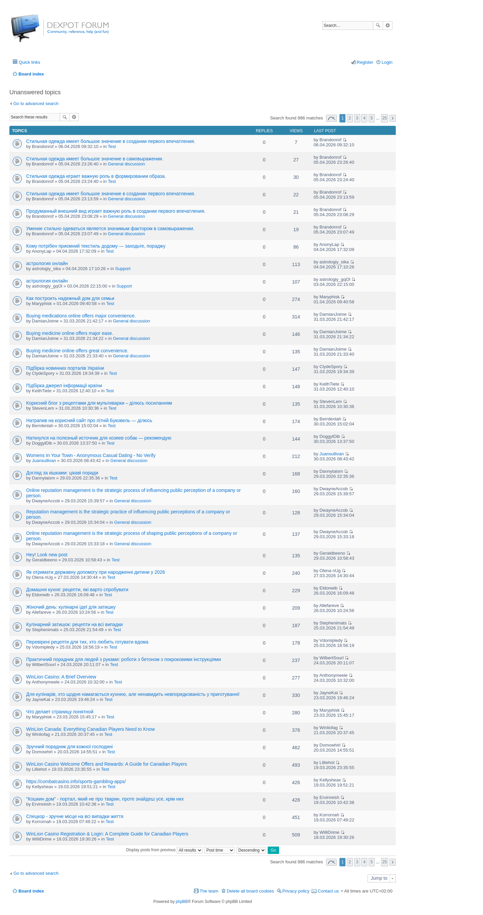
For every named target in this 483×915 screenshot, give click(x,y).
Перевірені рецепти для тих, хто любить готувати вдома (87, 642)
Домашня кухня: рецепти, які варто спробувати (77, 589)
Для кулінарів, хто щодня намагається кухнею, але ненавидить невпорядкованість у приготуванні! (132, 694)
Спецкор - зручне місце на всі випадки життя (74, 816)
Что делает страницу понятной (59, 711)
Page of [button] (331, 118)
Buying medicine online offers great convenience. (77, 350)
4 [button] (364, 118)
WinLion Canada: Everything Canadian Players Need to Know (90, 729)
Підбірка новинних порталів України (65, 368)
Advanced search (387, 25)
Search (378, 25)
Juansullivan (44, 460)
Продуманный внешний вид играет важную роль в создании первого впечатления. (115, 211)
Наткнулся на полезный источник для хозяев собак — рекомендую (98, 438)
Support (122, 268)
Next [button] (392, 118)
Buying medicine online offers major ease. (69, 333)
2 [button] (350, 118)
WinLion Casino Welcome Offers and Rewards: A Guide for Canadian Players (106, 764)
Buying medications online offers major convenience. (81, 315)
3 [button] (357, 118)
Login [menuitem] (387, 62)
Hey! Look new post (46, 554)
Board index (31, 891)
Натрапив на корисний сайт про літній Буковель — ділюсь (89, 420)
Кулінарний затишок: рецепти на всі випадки (74, 624)
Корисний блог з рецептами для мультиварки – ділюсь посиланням (99, 403)
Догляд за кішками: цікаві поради (62, 472)
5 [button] (372, 118)
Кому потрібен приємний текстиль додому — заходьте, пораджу (95, 246)
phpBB (182, 901)
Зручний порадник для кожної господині (69, 746)
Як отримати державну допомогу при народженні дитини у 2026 (95, 572)
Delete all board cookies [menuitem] (250, 891)
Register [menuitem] (365, 62)
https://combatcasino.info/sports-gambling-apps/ (76, 781)
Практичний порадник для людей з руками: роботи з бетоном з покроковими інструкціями (123, 659)
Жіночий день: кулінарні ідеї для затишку (70, 607)
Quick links (29, 62)
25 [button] (384, 118)
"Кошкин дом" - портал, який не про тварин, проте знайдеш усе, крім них (105, 799)
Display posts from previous (164, 850)
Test (112, 146)
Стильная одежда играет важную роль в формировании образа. (96, 176)
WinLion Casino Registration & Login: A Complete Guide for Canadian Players (107, 833)
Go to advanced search (35, 103)
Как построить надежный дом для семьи (70, 298)
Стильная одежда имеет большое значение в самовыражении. (94, 158)
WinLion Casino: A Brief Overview (61, 676)
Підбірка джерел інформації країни (64, 385)
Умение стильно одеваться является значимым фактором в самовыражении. (110, 228)
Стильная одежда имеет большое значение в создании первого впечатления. (110, 141)
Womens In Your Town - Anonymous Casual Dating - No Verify (90, 455)
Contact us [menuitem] (328, 891)
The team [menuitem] (209, 891)
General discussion (126, 163)
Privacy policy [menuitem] (296, 891)
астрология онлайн (47, 263)
